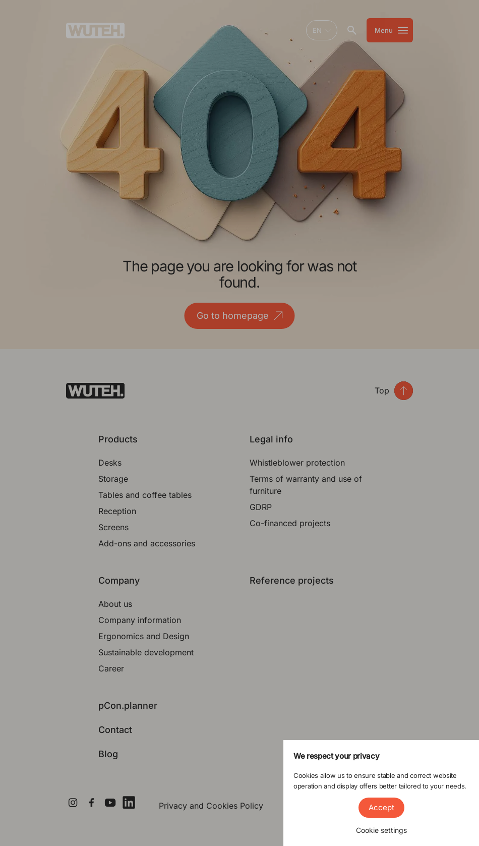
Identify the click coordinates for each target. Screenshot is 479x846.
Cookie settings (381, 830)
